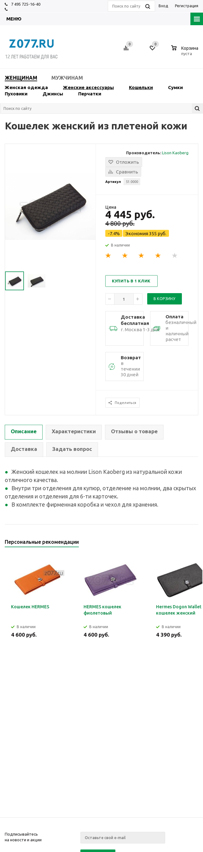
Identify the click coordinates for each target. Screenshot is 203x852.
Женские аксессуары (88, 87)
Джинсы (53, 93)
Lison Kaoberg (175, 153)
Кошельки (141, 87)
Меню (13, 18)
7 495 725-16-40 (25, 4)
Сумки (175, 87)
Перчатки (89, 93)
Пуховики (16, 93)
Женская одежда (26, 87)
